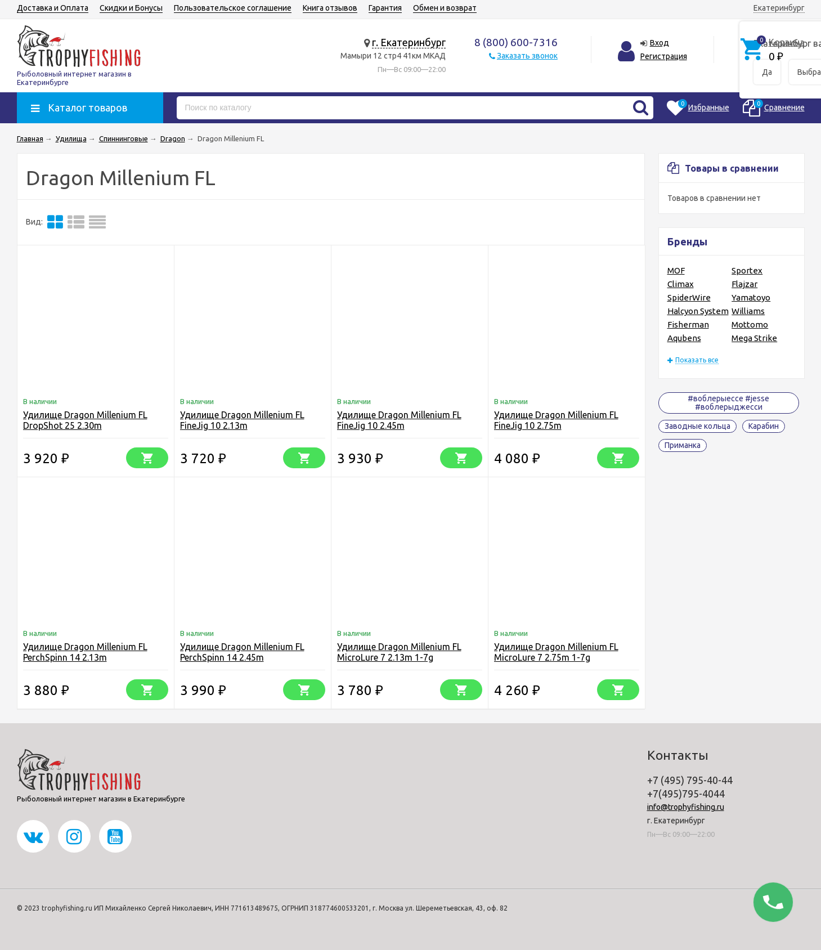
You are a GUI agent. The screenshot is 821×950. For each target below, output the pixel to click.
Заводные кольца (697, 426)
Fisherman (688, 324)
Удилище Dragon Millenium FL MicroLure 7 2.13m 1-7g (399, 652)
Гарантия (385, 7)
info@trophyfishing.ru (685, 807)
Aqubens (684, 338)
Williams (748, 311)
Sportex (747, 270)
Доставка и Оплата (52, 7)
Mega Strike (754, 338)
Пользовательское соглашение (232, 7)
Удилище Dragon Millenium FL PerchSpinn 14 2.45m (242, 652)
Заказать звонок (527, 55)
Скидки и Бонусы (131, 7)
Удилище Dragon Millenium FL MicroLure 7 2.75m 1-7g (556, 652)
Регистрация (663, 56)
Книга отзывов (330, 7)
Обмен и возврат (445, 7)
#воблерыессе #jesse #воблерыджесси (728, 402)
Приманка (683, 445)
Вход (659, 42)
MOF (676, 270)
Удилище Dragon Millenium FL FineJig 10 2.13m (242, 420)
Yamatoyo (751, 297)
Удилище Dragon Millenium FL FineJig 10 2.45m (399, 420)
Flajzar (744, 284)
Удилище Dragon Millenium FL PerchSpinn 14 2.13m (85, 652)
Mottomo (750, 324)
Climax (680, 284)
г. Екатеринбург (409, 42)
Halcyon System (698, 311)
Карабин (763, 426)
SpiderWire (689, 297)
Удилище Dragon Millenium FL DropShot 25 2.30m (85, 420)
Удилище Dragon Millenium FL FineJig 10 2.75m (556, 420)
